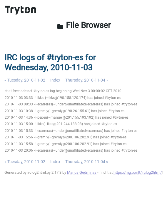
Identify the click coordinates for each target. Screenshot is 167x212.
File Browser (84, 25)
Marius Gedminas (81, 172)
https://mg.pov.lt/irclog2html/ (137, 172)
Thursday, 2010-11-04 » (86, 80)
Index (55, 80)
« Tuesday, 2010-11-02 (24, 80)
